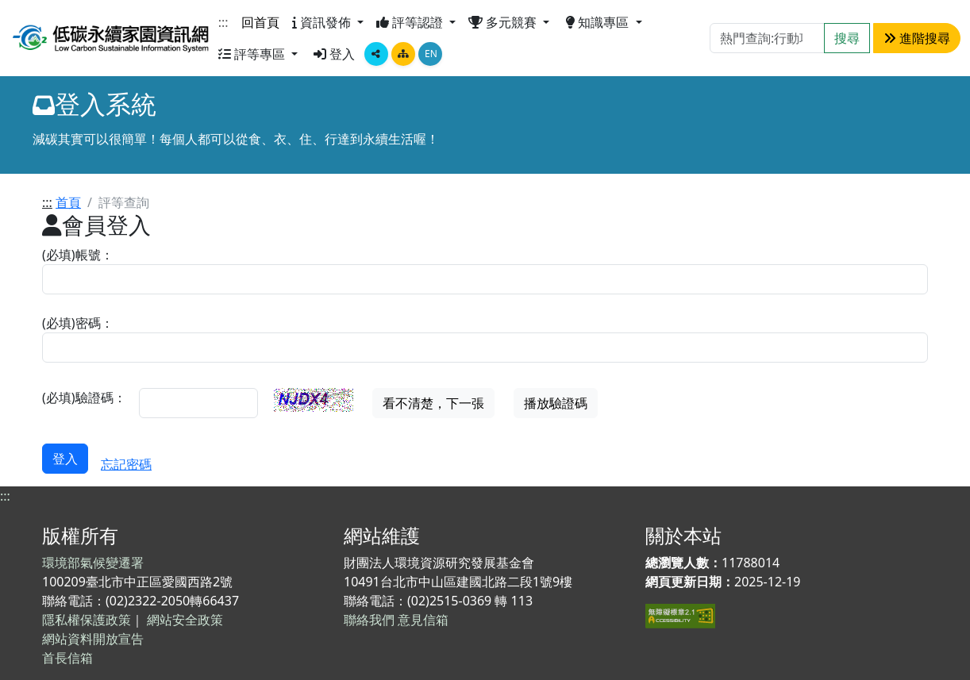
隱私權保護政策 (86, 619)
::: (223, 22)
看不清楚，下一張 (433, 403)
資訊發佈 (323, 22)
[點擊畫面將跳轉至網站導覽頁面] (403, 54)
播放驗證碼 (555, 403)
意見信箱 (423, 619)
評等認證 (411, 22)
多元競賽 (504, 22)
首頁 (68, 202)
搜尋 (847, 38)
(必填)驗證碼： (84, 397)
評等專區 (253, 54)
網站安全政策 (185, 619)
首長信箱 (67, 658)
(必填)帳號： (78, 254)
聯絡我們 (369, 619)
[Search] (767, 38)
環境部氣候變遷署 (93, 562)
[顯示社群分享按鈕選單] (376, 54)
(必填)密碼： (78, 323)
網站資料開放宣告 (93, 638)
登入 (334, 54)
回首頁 (260, 22)
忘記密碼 (126, 464)
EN (431, 53)
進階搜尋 (916, 38)
